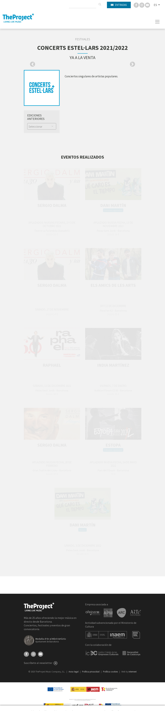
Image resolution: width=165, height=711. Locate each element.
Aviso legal (74, 671)
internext (133, 671)
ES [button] (156, 5)
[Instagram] (142, 5)
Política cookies (110, 671)
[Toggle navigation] (157, 21)
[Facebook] (136, 5)
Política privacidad (91, 671)
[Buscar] (100, 4)
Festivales (82, 39)
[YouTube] (40, 654)
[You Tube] (147, 5)
